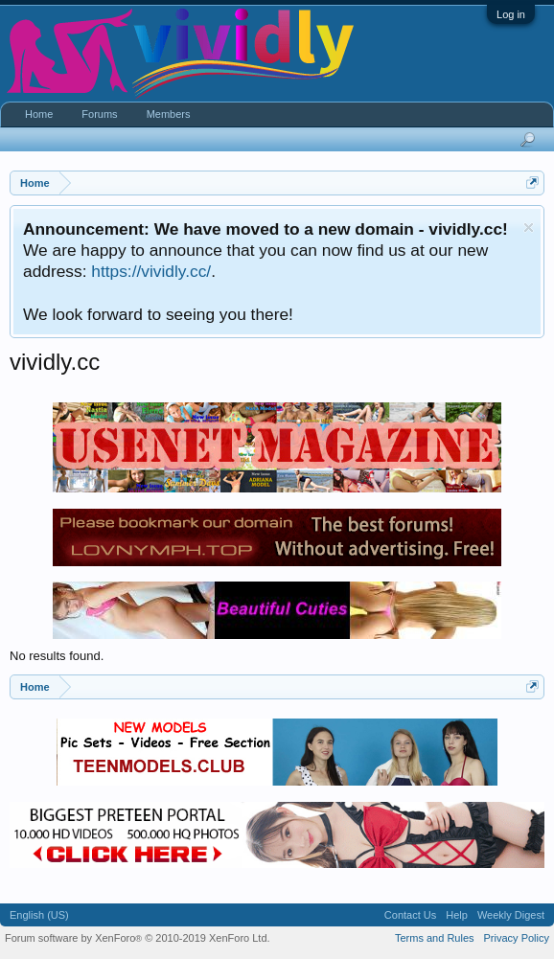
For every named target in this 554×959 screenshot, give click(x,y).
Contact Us (410, 915)
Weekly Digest (510, 915)
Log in (510, 14)
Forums (99, 114)
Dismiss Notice (528, 227)
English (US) (39, 915)
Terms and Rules (434, 938)
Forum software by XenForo (137, 938)
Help (457, 915)
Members (169, 114)
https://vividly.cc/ (151, 271)
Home (39, 114)
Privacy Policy (516, 938)
